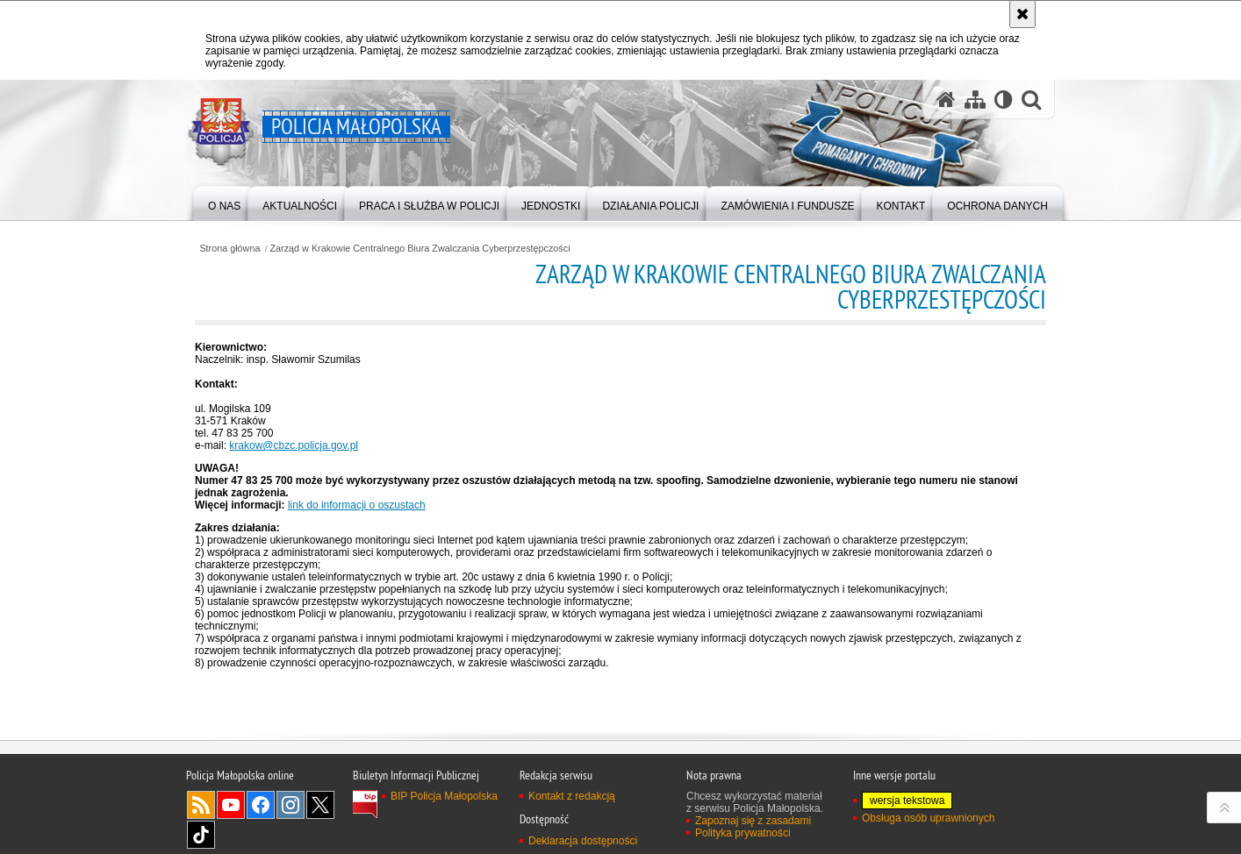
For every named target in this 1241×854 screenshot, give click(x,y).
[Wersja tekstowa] (1003, 99)
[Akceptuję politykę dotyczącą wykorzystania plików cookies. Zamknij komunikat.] (1022, 14)
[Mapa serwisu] (975, 99)
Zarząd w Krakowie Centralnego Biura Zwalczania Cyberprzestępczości (420, 248)
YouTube (231, 805)
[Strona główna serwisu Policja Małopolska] (946, 99)
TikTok (201, 835)
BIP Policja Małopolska (444, 796)
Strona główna (229, 248)
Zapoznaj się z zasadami (753, 821)
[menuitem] (224, 202)
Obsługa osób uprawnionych (928, 818)
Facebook (261, 805)
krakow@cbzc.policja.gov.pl (293, 445)
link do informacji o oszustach (357, 505)
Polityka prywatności (743, 833)
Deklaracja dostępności (582, 841)
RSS (201, 805)
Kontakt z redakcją (571, 796)
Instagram (290, 805)
